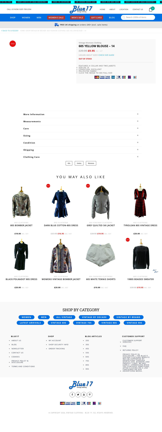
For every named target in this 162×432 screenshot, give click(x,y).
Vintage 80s (109, 322)
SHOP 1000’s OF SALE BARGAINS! (33, 2)
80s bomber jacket (21, 225)
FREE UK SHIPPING (63, 2)
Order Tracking (57, 349)
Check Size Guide (106, 55)
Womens (91, 163)
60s (69, 163)
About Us (16, 340)
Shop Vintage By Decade (36, 30)
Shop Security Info (58, 344)
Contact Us (138, 9)
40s (87, 349)
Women (26, 17)
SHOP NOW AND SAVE (112, 2)
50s (87, 353)
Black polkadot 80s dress (21, 279)
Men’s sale (77, 17)
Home (102, 9)
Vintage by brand (128, 317)
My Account (55, 340)
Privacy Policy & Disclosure (20, 361)
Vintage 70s (84, 322)
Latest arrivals (30, 322)
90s (87, 369)
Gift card (96, 17)
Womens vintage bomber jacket (61, 279)
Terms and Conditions (23, 366)
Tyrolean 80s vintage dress (140, 225)
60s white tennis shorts (101, 279)
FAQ (124, 346)
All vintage (64, 317)
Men (39, 17)
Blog (112, 17)
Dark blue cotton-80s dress (61, 225)
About (112, 9)
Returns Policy (130, 350)
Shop (12, 17)
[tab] (81, 114)
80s (87, 365)
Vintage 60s (58, 322)
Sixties (79, 163)
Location (123, 9)
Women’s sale (56, 17)
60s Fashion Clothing (56, 30)
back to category (9, 30)
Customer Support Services (132, 341)
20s (87, 340)
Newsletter (18, 349)
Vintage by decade (94, 317)
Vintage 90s (134, 322)
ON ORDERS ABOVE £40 (87, 2)
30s (87, 344)
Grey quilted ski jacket (101, 225)
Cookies (16, 357)
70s (87, 361)
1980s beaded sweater (140, 279)
